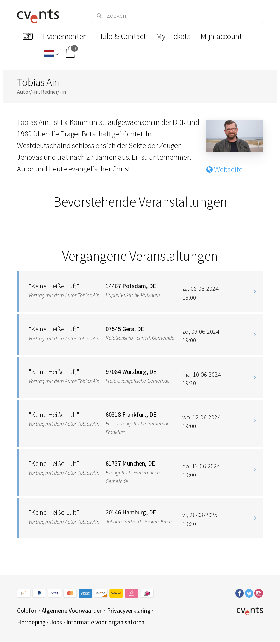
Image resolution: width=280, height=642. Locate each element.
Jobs (56, 622)
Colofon (27, 610)
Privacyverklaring (129, 610)
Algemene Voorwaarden (72, 610)
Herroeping (31, 622)
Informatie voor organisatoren (105, 622)
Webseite (224, 169)
